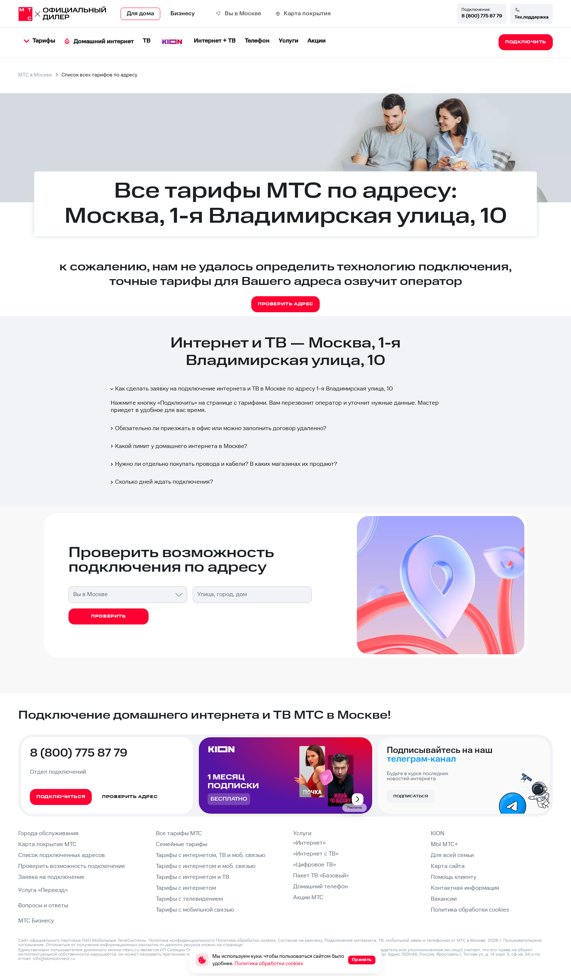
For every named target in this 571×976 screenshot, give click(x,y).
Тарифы (39, 40)
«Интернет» (309, 843)
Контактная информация (465, 888)
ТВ (146, 40)
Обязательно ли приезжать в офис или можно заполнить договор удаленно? (218, 428)
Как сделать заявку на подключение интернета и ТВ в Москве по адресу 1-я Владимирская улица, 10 (251, 388)
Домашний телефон (320, 886)
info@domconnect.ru (54, 958)
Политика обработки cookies (470, 909)
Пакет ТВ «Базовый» (321, 875)
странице (233, 945)
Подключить (177, 403)
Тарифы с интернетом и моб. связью (205, 866)
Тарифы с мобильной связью (195, 909)
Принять (362, 960)
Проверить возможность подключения (71, 866)
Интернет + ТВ (215, 40)
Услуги (288, 40)
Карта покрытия (307, 13)
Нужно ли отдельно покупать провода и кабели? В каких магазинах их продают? (223, 464)
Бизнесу (182, 13)
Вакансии (444, 899)
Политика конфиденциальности (182, 940)
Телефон (257, 40)
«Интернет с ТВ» (315, 853)
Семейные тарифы (181, 844)
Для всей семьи (452, 855)
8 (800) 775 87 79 (481, 16)
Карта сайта (448, 866)
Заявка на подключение (51, 877)
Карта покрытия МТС (47, 844)
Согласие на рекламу (300, 940)
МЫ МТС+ (444, 844)
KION (437, 833)
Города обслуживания (48, 833)
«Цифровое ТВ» (314, 864)
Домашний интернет (99, 41)
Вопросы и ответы (43, 905)
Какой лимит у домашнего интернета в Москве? (178, 446)
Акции (316, 40)
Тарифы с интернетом (186, 888)
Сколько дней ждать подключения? (161, 482)
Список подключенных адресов (61, 855)
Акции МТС (308, 897)
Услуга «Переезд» (43, 890)
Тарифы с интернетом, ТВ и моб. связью (210, 855)
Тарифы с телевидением (189, 899)
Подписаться (410, 796)
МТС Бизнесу (36, 920)
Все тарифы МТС (179, 833)
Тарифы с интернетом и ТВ (192, 877)
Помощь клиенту (453, 877)
